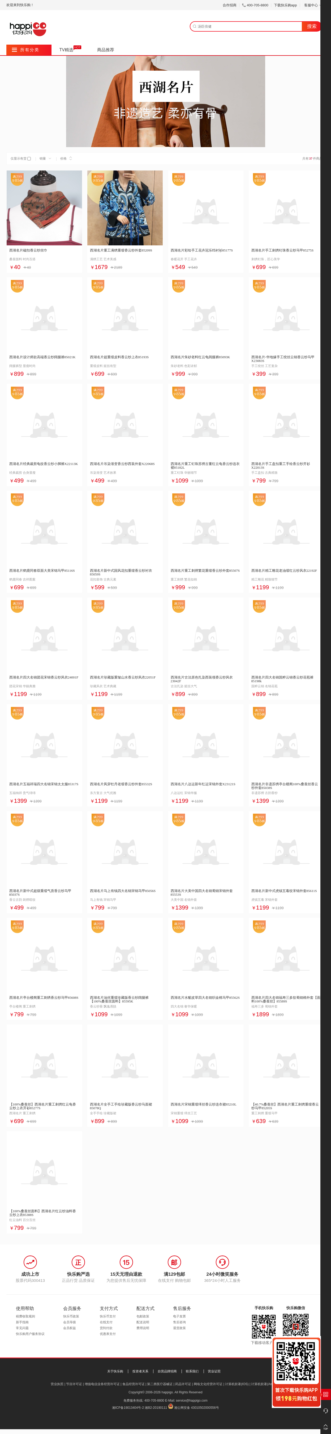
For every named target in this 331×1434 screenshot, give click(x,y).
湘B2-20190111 (156, 1408)
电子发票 (179, 1316)
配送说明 (142, 1322)
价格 (66, 158)
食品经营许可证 (133, 1384)
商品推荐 (105, 50)
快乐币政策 (71, 1316)
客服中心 (313, 5)
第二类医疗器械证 (160, 1384)
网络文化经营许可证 (208, 1384)
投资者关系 (140, 1371)
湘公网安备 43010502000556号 (196, 1408)
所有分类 (25, 50)
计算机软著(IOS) (237, 1384)
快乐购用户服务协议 (30, 1334)
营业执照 (57, 1384)
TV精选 (66, 50)
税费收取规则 (25, 1316)
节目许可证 (74, 1384)
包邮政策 (142, 1316)
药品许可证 (183, 1384)
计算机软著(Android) (265, 1384)
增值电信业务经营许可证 (102, 1384)
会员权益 (69, 1328)
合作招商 (230, 5)
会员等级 (69, 1322)
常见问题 (22, 1328)
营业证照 (214, 1371)
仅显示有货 (19, 158)
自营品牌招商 (167, 1371)
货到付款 (106, 1328)
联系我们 (192, 1371)
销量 (45, 158)
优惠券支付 (108, 1334)
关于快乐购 (115, 1371)
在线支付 (106, 1322)
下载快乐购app (285, 5)
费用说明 (142, 1328)
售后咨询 (179, 1322)
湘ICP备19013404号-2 (128, 1408)
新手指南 (22, 1322)
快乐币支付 (108, 1316)
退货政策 (179, 1328)
